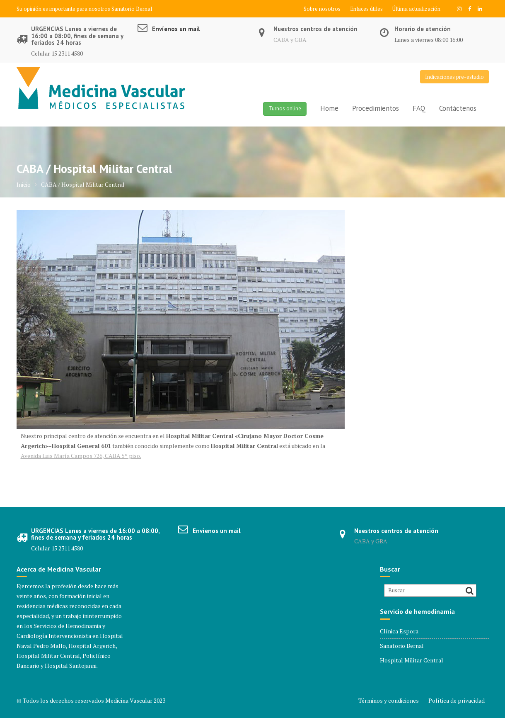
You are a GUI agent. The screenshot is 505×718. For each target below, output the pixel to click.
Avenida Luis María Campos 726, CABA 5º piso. (81, 456)
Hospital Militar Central (411, 660)
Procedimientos (375, 108)
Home (329, 108)
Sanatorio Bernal (131, 8)
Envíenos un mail (176, 29)
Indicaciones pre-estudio (454, 76)
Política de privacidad (456, 700)
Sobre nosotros (322, 8)
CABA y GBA (290, 40)
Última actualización (416, 8)
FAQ (419, 108)
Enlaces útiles (366, 8)
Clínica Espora (399, 631)
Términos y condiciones (388, 700)
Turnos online (284, 108)
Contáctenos (457, 108)
